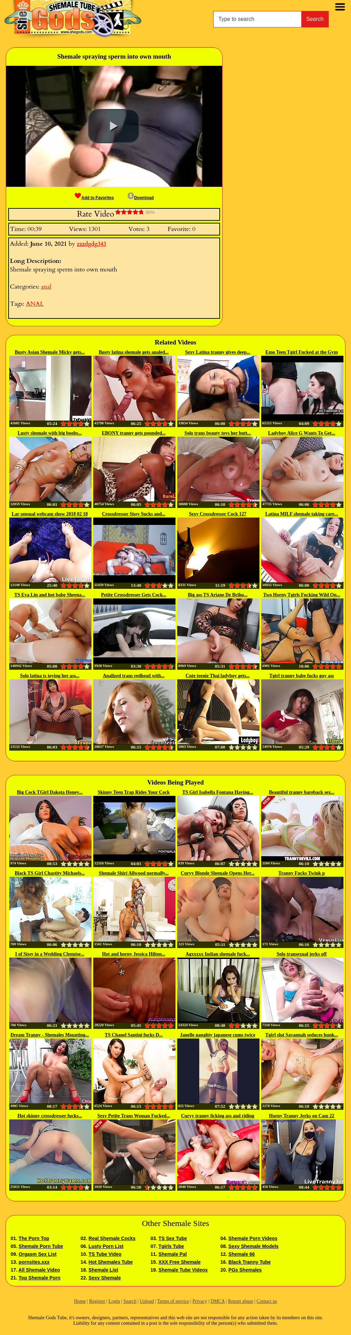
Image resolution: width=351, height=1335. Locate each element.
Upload (147, 1301)
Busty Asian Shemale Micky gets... (50, 352)
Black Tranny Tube (249, 1262)
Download (141, 197)
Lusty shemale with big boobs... (49, 433)
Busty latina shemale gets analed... (134, 352)
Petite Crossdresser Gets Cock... (134, 594)
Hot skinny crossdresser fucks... (49, 1115)
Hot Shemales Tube (110, 1262)
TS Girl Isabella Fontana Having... (217, 792)
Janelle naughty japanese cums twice (217, 1034)
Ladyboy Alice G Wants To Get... (301, 433)
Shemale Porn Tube (41, 1246)
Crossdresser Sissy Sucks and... (133, 514)
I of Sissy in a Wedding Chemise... (49, 954)
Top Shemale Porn (39, 1278)
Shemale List (103, 1270)
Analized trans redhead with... (134, 675)
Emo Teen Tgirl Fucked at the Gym (301, 352)
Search (315, 19)
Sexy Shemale (104, 1278)
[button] (114, 126)
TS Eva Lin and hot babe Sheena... (49, 594)
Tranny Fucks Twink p (301, 873)
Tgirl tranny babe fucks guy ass (301, 675)
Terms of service (173, 1301)
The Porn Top (34, 1238)
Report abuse (240, 1301)
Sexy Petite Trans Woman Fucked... (133, 1115)
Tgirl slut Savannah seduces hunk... (301, 1034)
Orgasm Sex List (38, 1254)
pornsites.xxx (34, 1262)
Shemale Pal (172, 1254)
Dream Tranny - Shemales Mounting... (49, 1034)
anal (46, 286)
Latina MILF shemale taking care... (301, 514)
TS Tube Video (104, 1254)
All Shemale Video (39, 1270)
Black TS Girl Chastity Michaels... (50, 873)
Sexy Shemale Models (253, 1246)
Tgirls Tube (171, 1246)
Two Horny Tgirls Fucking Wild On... (301, 594)
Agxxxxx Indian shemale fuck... (217, 954)
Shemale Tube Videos (182, 1270)
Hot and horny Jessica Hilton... (134, 954)
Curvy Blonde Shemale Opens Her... (217, 873)
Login (114, 1301)
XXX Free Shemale (179, 1262)
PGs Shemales (245, 1270)
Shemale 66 (241, 1254)
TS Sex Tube (172, 1238)
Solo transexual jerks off (302, 954)
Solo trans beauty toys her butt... (217, 433)
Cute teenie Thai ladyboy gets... (218, 675)
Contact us (266, 1301)
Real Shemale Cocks (111, 1238)
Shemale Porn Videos (252, 1238)
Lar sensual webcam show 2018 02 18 (50, 514)
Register (97, 1301)
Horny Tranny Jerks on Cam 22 (301, 1115)
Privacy (199, 1301)
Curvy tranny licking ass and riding (217, 1115)
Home (80, 1301)
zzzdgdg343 (91, 244)
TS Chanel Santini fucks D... (133, 1034)
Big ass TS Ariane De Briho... (217, 594)
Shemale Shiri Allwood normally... (134, 873)
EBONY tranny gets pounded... (134, 433)
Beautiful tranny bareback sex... (301, 792)
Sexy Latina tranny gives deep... (217, 352)
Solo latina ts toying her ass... (49, 675)
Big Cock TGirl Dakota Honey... (49, 792)
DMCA (217, 1301)
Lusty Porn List (105, 1246)
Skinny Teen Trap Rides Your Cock (134, 792)
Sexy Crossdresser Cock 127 (217, 514)
